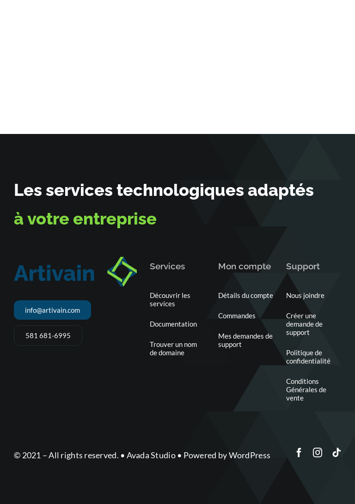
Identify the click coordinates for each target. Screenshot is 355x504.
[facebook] (299, 452)
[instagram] (317, 452)
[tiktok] (336, 452)
